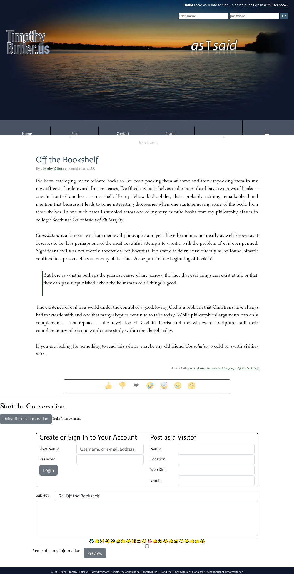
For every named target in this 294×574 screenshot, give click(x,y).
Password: (48, 459)
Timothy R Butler (53, 169)
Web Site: (158, 469)
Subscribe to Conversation (26, 419)
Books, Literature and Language (216, 368)
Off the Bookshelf (67, 159)
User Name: (49, 448)
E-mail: (156, 480)
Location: (158, 459)
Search (170, 134)
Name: (156, 448)
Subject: (43, 495)
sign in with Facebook (270, 5)
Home (27, 134)
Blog (75, 134)
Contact (123, 134)
